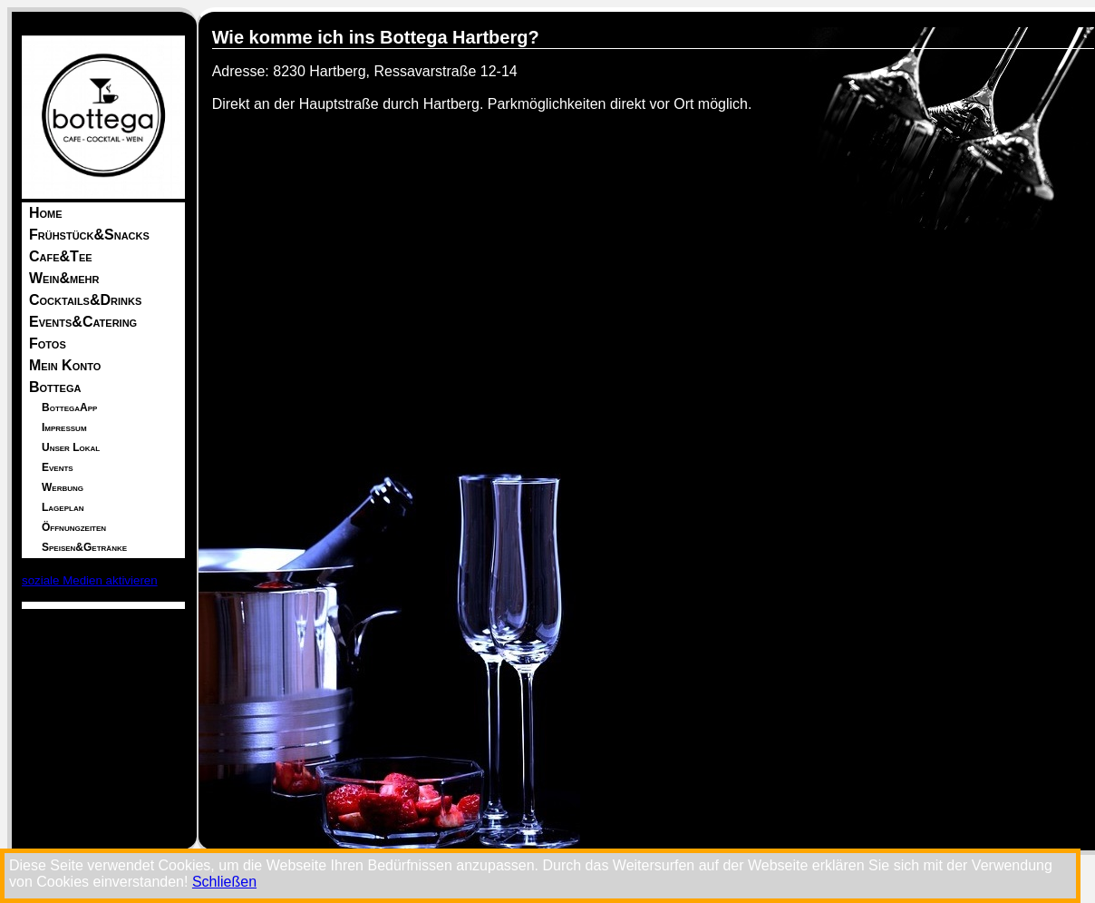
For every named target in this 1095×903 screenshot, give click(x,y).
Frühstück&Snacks (89, 234)
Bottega (55, 387)
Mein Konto (65, 365)
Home (46, 213)
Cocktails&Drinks (85, 300)
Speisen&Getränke (84, 547)
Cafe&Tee (60, 256)
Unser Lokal (71, 447)
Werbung (62, 487)
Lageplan (62, 507)
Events (57, 467)
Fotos (47, 343)
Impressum (64, 427)
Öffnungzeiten (74, 527)
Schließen (224, 881)
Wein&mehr (64, 278)
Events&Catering (83, 321)
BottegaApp (69, 407)
